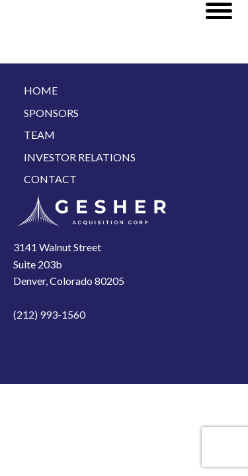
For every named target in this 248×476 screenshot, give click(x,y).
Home (41, 90)
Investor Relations (80, 157)
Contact (50, 179)
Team (39, 134)
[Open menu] (219, 10)
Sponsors (51, 112)
